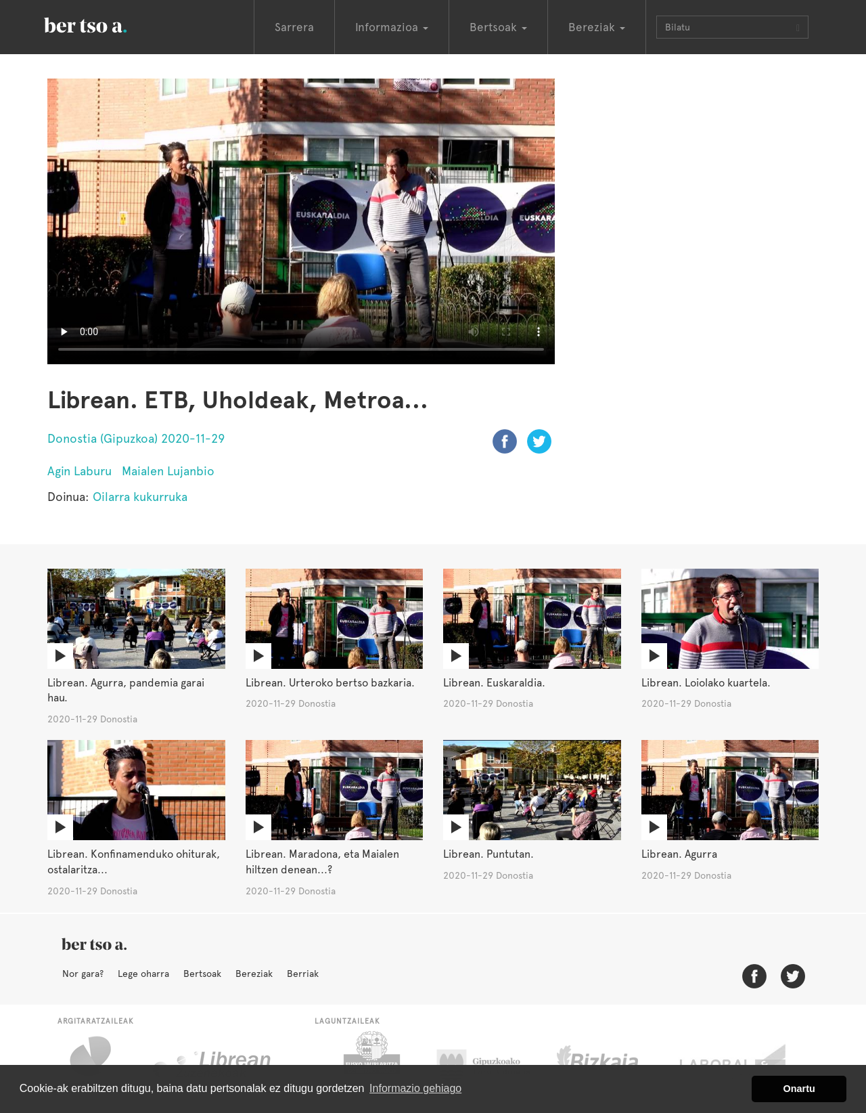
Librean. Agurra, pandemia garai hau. (125, 690)
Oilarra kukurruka (140, 496)
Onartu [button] (799, 1088)
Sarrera (294, 27)
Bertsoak (202, 973)
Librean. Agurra (679, 854)
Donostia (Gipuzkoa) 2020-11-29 (136, 438)
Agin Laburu (79, 471)
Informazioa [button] (391, 27)
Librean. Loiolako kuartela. (706, 682)
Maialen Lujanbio (168, 471)
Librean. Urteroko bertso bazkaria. (330, 682)
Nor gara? (83, 973)
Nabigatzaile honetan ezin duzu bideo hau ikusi (301, 221)
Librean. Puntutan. (488, 854)
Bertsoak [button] (498, 27)
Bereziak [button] (596, 27)
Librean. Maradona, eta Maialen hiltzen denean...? (322, 862)
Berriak (303, 973)
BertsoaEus (105, 23)
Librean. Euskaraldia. (494, 682)
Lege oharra (143, 973)
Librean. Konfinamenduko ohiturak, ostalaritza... (133, 862)
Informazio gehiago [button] (415, 1088)
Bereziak (254, 973)
